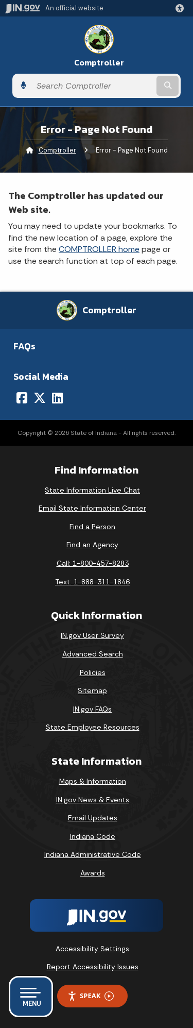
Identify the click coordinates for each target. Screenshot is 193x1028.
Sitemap (92, 690)
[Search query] (92, 86)
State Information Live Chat (92, 490)
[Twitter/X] (39, 398)
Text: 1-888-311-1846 (92, 581)
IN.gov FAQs (92, 709)
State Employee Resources (92, 727)
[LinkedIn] (57, 398)
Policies (93, 672)
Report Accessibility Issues (92, 966)
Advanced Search (92, 654)
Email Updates (92, 817)
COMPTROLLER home (99, 249)
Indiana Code (92, 836)
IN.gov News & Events (92, 799)
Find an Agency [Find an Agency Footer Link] (92, 544)
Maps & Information (92, 781)
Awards (92, 873)
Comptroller (99, 63)
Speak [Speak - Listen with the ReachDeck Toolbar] (90, 996)
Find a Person (92, 526)
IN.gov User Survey (92, 635)
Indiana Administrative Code (92, 854)
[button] (182, 8)
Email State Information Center (92, 508)
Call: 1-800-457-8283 (93, 563)
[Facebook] (21, 398)
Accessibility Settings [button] (92, 948)
